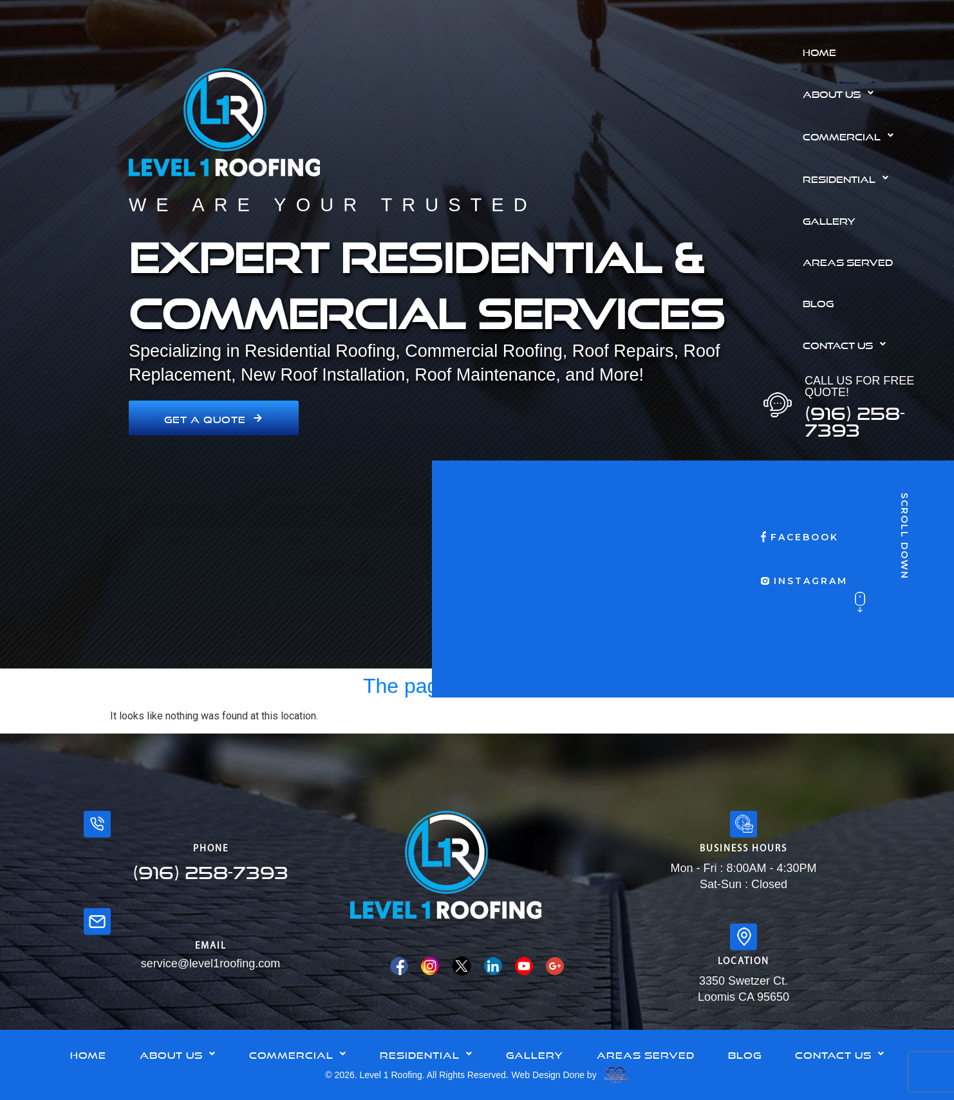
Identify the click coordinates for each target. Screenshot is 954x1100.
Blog (818, 302)
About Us (842, 93)
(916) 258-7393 (855, 418)
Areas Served (848, 261)
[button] (873, 93)
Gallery (829, 219)
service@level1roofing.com (210, 963)
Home (819, 51)
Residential (849, 178)
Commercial (852, 135)
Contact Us (848, 344)
